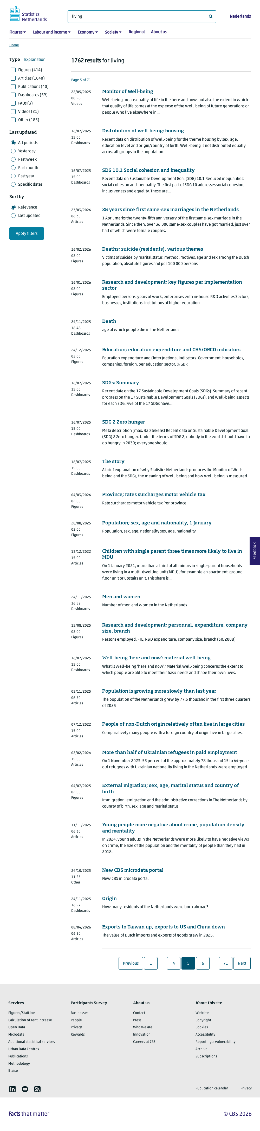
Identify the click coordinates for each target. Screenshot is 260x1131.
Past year (26, 176)
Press (137, 1020)
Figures (15, 32)
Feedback (255, 551)
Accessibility (205, 1034)
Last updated (29, 216)
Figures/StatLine (21, 1013)
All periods (27, 143)
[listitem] (12, 1089)
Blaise (13, 1070)
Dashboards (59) (33, 95)
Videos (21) (28, 112)
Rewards (78, 1034)
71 (227, 963)
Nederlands (240, 17)
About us (158, 32)
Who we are (142, 1027)
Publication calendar (212, 1088)
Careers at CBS (144, 1042)
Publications (18, 1056)
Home (14, 45)
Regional (137, 32)
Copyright (203, 1020)
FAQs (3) (25, 103)
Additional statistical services (31, 1042)
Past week (27, 160)
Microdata (16, 1034)
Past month (28, 168)
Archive (201, 1049)
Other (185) (28, 120)
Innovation (142, 1034)
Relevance (27, 207)
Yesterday (27, 151)
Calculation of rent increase (30, 1020)
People (76, 1020)
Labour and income (50, 32)
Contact (139, 1013)
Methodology (19, 1063)
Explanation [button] (35, 60)
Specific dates (30, 185)
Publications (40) (33, 87)
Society (111, 32)
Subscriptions (206, 1056)
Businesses (79, 1013)
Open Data (16, 1027)
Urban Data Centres (23, 1049)
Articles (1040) (31, 78)
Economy (86, 32)
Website (202, 1013)
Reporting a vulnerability (216, 1042)
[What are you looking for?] (142, 16)
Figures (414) (30, 70)
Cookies (202, 1027)
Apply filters (26, 234)
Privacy (76, 1027)
